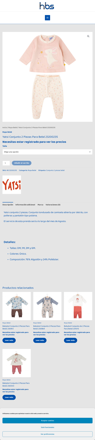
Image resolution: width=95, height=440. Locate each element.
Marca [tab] (40, 204)
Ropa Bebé (12, 127)
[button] (88, 36)
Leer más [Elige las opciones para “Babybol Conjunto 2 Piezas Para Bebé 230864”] (40, 340)
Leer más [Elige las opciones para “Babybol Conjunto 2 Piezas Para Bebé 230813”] (9, 340)
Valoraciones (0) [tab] (53, 204)
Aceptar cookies (47, 420)
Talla (4, 146)
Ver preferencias (47, 434)
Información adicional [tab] (25, 204)
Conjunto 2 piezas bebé (55, 170)
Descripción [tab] (7, 204)
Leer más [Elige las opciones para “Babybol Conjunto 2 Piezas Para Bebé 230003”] (9, 397)
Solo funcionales (47, 427)
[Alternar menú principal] (47, 17)
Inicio (4, 127)
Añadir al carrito (21, 163)
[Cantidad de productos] (6, 163)
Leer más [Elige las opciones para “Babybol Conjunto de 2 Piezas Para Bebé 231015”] (70, 340)
